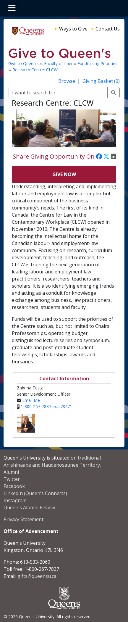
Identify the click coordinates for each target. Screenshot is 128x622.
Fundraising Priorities (97, 63)
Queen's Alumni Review (29, 507)
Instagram (15, 500)
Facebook (14, 486)
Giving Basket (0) (101, 81)
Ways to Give (73, 28)
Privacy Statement (23, 519)
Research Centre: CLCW (35, 69)
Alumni (11, 472)
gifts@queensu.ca (36, 576)
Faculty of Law (58, 63)
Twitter (12, 479)
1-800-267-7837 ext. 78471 (46, 406)
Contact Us (107, 28)
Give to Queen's (24, 63)
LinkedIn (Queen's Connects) (35, 493)
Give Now (64, 174)
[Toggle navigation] (12, 8)
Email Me (31, 400)
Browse (67, 81)
